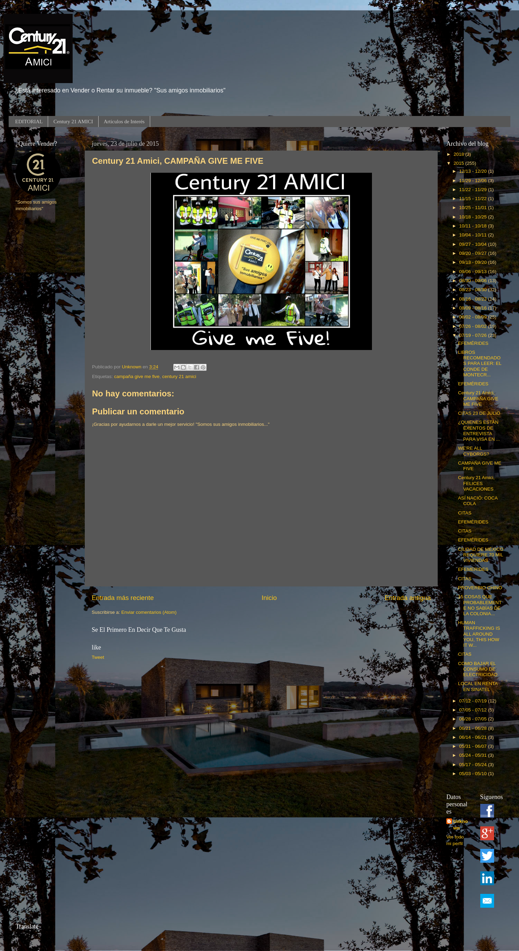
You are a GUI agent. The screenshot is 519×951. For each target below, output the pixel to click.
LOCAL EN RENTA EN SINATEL (478, 686)
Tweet (98, 657)
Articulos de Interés (124, 121)
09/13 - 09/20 (473, 262)
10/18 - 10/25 (473, 216)
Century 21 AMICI (73, 121)
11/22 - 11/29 (473, 189)
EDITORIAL (29, 121)
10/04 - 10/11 (473, 234)
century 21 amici (179, 376)
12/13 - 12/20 (473, 171)
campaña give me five (137, 376)
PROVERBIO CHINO (480, 587)
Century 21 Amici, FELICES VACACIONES (476, 483)
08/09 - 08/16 (473, 308)
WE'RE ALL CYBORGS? (473, 451)
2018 (459, 154)
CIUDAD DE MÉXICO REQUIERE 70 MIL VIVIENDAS (480, 555)
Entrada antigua (408, 597)
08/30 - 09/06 (473, 280)
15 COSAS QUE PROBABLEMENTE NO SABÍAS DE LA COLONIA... (480, 605)
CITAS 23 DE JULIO (479, 413)
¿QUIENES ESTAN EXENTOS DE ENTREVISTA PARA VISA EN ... (479, 431)
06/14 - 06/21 (473, 737)
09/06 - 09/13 (473, 271)
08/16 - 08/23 (473, 299)
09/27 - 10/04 (473, 244)
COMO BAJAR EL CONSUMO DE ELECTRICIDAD (478, 669)
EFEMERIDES (473, 569)
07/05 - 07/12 (473, 709)
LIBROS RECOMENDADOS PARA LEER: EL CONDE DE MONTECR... (479, 363)
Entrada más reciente (123, 597)
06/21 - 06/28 (473, 728)
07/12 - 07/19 (473, 700)
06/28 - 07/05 (473, 718)
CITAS (465, 512)
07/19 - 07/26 (473, 335)
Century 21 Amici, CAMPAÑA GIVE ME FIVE (478, 398)
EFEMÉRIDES (473, 343)
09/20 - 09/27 (473, 253)
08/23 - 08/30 (473, 289)
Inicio (269, 597)
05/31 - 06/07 (473, 746)
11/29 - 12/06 (473, 180)
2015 (459, 163)
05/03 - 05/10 (473, 773)
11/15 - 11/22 (473, 198)
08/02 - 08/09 (473, 317)
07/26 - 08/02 (473, 326)
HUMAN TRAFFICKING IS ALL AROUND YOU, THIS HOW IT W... (479, 634)
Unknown (460, 825)
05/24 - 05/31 (473, 755)
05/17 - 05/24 (473, 764)
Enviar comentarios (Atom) (149, 612)
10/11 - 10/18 (473, 225)
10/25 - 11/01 (473, 207)
